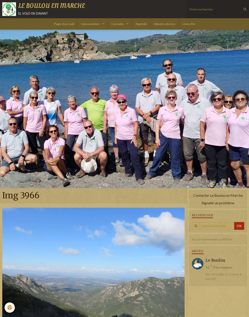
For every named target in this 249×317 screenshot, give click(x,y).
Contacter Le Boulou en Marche (218, 195)
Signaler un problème (217, 203)
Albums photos (164, 24)
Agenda (141, 24)
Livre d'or (189, 24)
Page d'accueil (64, 24)
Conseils (117, 24)
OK (239, 226)
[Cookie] (10, 307)
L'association (90, 24)
